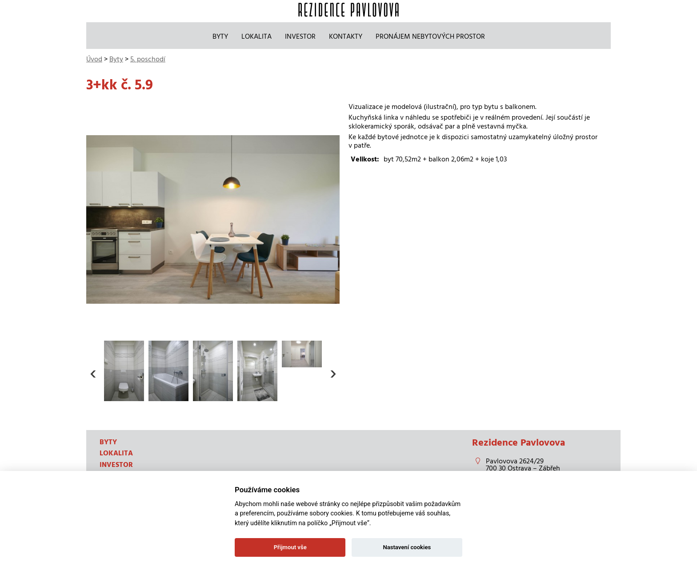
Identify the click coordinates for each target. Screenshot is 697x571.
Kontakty (345, 36)
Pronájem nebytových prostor (430, 36)
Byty (220, 36)
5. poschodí (147, 59)
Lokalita (256, 36)
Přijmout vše (290, 547)
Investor (300, 36)
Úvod (94, 59)
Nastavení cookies (407, 547)
